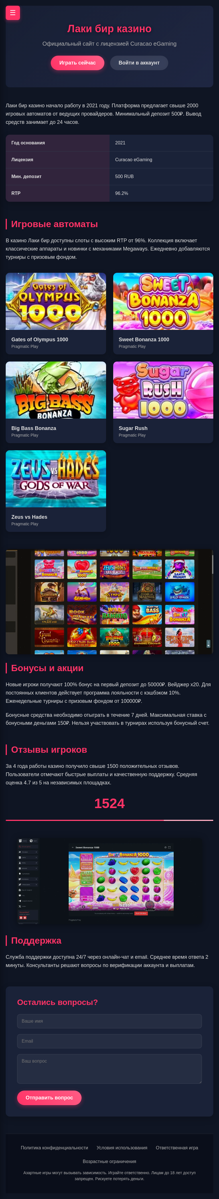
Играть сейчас (77, 63)
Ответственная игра (177, 1147)
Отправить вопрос (49, 1098)
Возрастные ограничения (109, 1161)
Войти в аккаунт (139, 63)
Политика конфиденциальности (54, 1147)
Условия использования (122, 1147)
